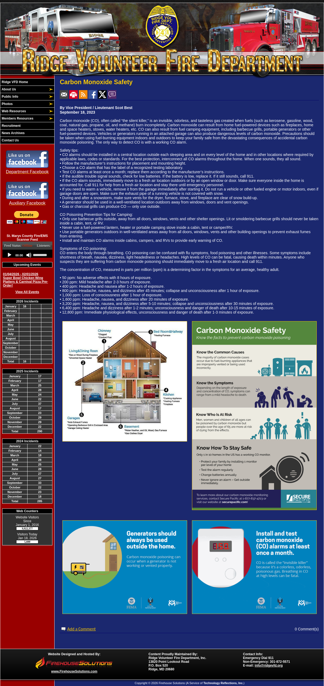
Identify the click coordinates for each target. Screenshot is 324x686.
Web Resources (13, 111)
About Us (8, 89)
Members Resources (17, 118)
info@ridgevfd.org (269, 665)
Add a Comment (81, 628)
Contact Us (10, 140)
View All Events (27, 292)
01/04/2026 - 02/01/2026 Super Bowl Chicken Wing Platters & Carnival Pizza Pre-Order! (25, 279)
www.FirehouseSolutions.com (74, 671)
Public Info (9, 97)
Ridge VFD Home (14, 82)
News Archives (13, 133)
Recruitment (11, 126)
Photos (7, 104)
